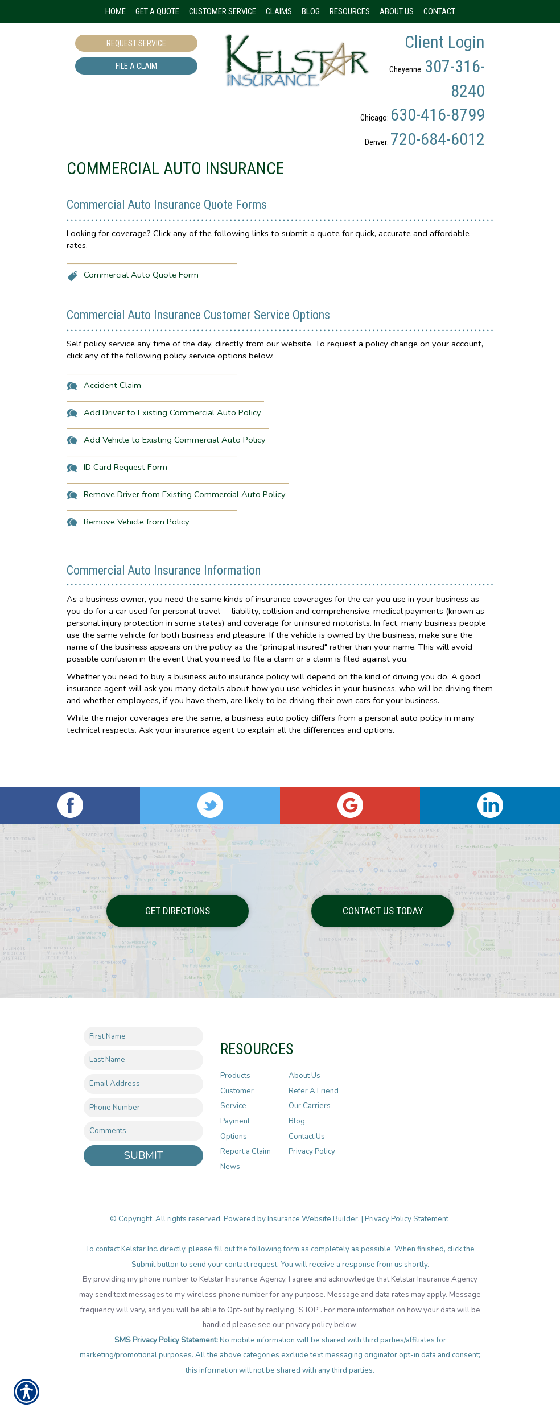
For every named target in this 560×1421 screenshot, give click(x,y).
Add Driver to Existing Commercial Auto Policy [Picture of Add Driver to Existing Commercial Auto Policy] (172, 449)
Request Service (136, 43)
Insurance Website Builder (312, 1219)
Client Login (445, 42)
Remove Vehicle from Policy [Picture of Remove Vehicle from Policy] (137, 558)
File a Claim (136, 66)
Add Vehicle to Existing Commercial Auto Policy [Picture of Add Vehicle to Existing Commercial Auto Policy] (175, 476)
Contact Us (307, 1136)
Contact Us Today (383, 910)
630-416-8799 (437, 115)
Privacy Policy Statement (407, 1219)
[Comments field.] (143, 1132)
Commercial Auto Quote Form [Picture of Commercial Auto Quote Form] (141, 311)
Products (235, 1076)
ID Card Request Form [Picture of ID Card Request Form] (125, 504)
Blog (297, 1121)
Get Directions (177, 910)
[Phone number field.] (143, 1108)
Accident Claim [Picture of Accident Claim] (112, 422)
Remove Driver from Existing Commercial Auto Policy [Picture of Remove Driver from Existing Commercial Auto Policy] (185, 531)
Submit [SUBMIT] (143, 1155)
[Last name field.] (143, 1061)
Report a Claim (245, 1152)
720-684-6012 (437, 139)
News (230, 1167)
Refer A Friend (314, 1091)
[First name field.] (143, 1037)
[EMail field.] (143, 1084)
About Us (304, 1076)
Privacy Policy (312, 1152)
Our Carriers (310, 1106)
